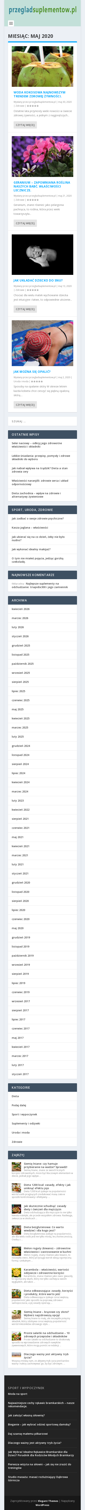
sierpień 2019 (20, 974)
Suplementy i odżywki (26, 1123)
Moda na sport (17, 1394)
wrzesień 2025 (21, 673)
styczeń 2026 (20, 636)
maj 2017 (17, 1037)
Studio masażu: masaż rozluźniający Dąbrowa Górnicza (38, 1478)
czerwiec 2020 (20, 919)
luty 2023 (18, 800)
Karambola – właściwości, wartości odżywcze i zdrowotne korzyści (46, 1271)
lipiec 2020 (18, 910)
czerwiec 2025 (20, 700)
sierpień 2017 (20, 1010)
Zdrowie (19, 105)
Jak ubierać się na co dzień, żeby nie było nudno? (38, 538)
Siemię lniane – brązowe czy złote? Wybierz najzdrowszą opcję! (46, 1313)
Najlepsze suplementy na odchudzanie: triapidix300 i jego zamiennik (40, 585)
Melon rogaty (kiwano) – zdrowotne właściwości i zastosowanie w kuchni (47, 1249)
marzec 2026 (20, 618)
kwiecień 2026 (20, 609)
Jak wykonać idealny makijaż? (31, 549)
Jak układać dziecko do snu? (38, 280)
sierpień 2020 (20, 901)
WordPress (42, 1505)
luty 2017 (18, 1065)
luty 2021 (18, 864)
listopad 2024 (20, 755)
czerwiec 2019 (20, 992)
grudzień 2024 (21, 746)
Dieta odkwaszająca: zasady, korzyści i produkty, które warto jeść (48, 1292)
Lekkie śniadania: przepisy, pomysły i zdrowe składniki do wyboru (41, 457)
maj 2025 (17, 709)
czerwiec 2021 (20, 828)
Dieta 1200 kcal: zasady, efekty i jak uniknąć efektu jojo (47, 1186)
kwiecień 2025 (20, 718)
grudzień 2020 (21, 882)
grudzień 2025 (21, 645)
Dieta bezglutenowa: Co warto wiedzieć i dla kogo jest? (44, 1228)
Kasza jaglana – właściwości (30, 527)
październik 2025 (23, 663)
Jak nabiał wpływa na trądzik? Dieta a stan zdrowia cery (40, 469)
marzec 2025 (20, 727)
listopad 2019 (20, 946)
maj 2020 (17, 928)
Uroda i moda (21, 381)
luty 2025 (18, 736)
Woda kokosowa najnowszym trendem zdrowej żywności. (39, 94)
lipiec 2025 (18, 691)
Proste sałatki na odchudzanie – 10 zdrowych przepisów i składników (47, 1334)
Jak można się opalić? (32, 372)
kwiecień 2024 (20, 782)
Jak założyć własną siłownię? (26, 1415)
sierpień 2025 (20, 682)
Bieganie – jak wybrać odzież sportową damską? (39, 1424)
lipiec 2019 (18, 983)
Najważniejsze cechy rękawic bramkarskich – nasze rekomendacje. (41, 1404)
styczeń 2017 (20, 1074)
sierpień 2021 (20, 818)
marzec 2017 (20, 1056)
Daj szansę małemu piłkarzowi (28, 1433)
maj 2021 (17, 837)
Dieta (15, 1096)
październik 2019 (23, 955)
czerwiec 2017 (20, 1028)
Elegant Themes (48, 1501)
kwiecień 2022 (20, 809)
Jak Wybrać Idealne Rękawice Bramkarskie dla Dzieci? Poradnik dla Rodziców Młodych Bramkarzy (41, 1453)
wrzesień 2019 (21, 964)
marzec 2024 (20, 791)
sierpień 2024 (20, 764)
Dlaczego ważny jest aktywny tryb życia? (46, 1355)
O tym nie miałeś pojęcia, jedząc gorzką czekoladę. (37, 560)
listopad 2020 (20, 892)
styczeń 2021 (20, 873)
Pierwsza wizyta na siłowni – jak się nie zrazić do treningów (39, 1466)
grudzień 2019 (21, 937)
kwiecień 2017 (20, 1047)
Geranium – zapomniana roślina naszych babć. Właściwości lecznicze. (42, 186)
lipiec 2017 (18, 1019)
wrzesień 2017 (21, 1001)
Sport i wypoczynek (24, 1114)
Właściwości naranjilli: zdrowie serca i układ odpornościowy (40, 482)
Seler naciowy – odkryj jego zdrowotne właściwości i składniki (37, 444)
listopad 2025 (20, 654)
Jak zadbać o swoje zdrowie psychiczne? (38, 518)
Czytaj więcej (25, 125)
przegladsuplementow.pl (42, 101)
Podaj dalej (19, 1105)
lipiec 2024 (18, 773)
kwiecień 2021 (20, 846)
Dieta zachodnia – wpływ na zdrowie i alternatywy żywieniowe (36, 494)
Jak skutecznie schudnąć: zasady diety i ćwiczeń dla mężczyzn (45, 1207)
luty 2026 (18, 627)
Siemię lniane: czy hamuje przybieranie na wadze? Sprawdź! (45, 1165)
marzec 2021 (20, 855)
